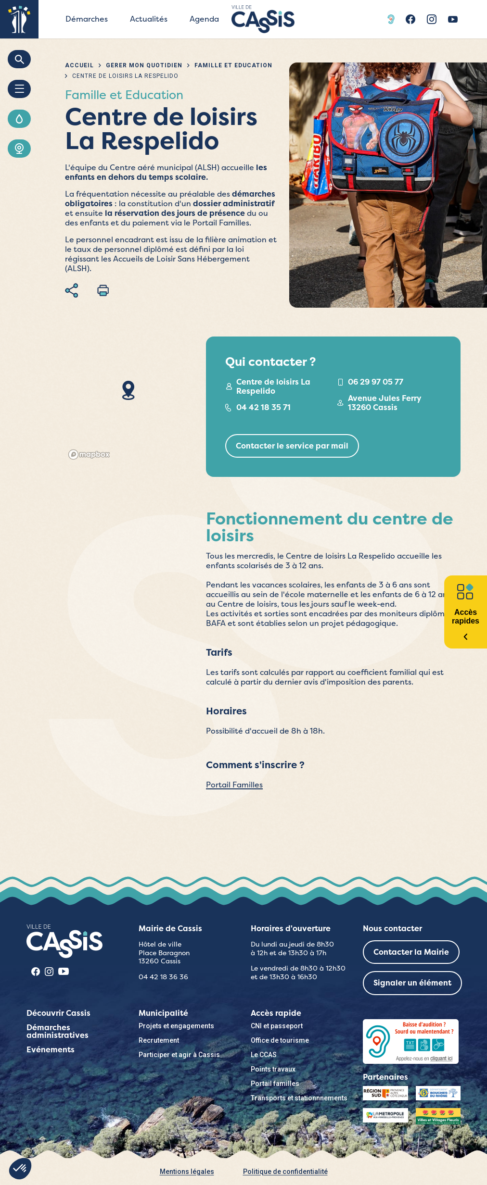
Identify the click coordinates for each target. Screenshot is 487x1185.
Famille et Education (233, 65)
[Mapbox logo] (89, 454)
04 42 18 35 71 (263, 407)
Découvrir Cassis (58, 1013)
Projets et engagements (176, 1026)
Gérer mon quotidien (144, 65)
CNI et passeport (277, 1026)
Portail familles (275, 1083)
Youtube (453, 19)
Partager (71, 290)
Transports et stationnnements (299, 1098)
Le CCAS (264, 1055)
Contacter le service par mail (292, 446)
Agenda (204, 19)
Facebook (410, 19)
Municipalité (163, 1013)
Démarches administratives (57, 1031)
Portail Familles (234, 785)
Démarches (86, 19)
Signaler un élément (412, 983)
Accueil (79, 65)
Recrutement (159, 1040)
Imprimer (103, 290)
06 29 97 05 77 (375, 382)
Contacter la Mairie (411, 952)
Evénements (50, 1050)
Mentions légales (187, 1171)
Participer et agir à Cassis (179, 1055)
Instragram (431, 19)
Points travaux (273, 1069)
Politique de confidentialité (285, 1171)
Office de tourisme (280, 1040)
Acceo (392, 19)
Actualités (148, 19)
